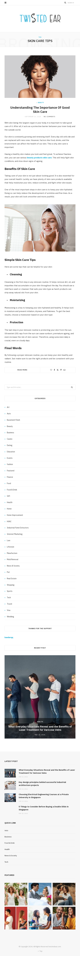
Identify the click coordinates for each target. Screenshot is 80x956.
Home (9, 509)
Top (40, 951)
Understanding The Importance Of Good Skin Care (40, 109)
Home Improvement (15, 515)
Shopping (10, 585)
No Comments (49, 117)
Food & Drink (12, 490)
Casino (9, 439)
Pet (8, 572)
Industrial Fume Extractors (18, 528)
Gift (8, 496)
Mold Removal (12, 559)
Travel (9, 604)
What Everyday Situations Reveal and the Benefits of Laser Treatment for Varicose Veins (40, 728)
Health (9, 502)
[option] (40, 697)
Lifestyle (10, 547)
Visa (8, 610)
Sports (9, 591)
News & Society (13, 566)
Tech (9, 597)
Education (11, 452)
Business (10, 432)
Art (8, 407)
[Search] (65, 3)
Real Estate (12, 578)
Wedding (10, 616)
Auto (9, 413)
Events (9, 458)
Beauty (41, 102)
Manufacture (12, 553)
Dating (9, 445)
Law (8, 540)
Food (9, 483)
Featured (10, 470)
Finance (10, 477)
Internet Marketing (15, 534)
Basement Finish (13, 420)
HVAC (9, 521)
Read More (22, 370)
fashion (10, 464)
